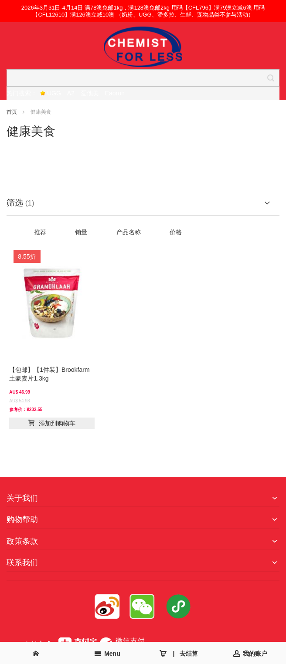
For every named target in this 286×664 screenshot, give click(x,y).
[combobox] (143, 78)
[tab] (143, 203)
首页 (12, 112)
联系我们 (22, 562)
